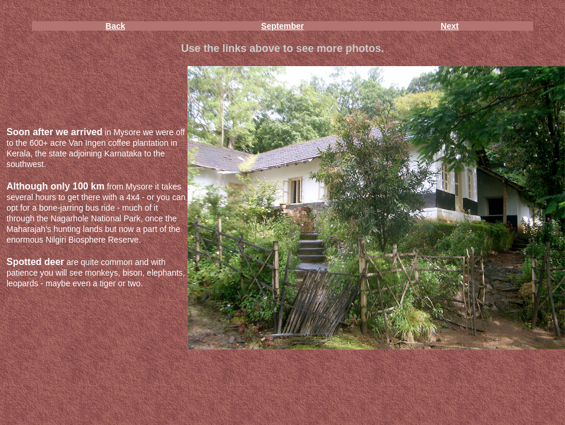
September (282, 26)
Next (449, 26)
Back (115, 26)
